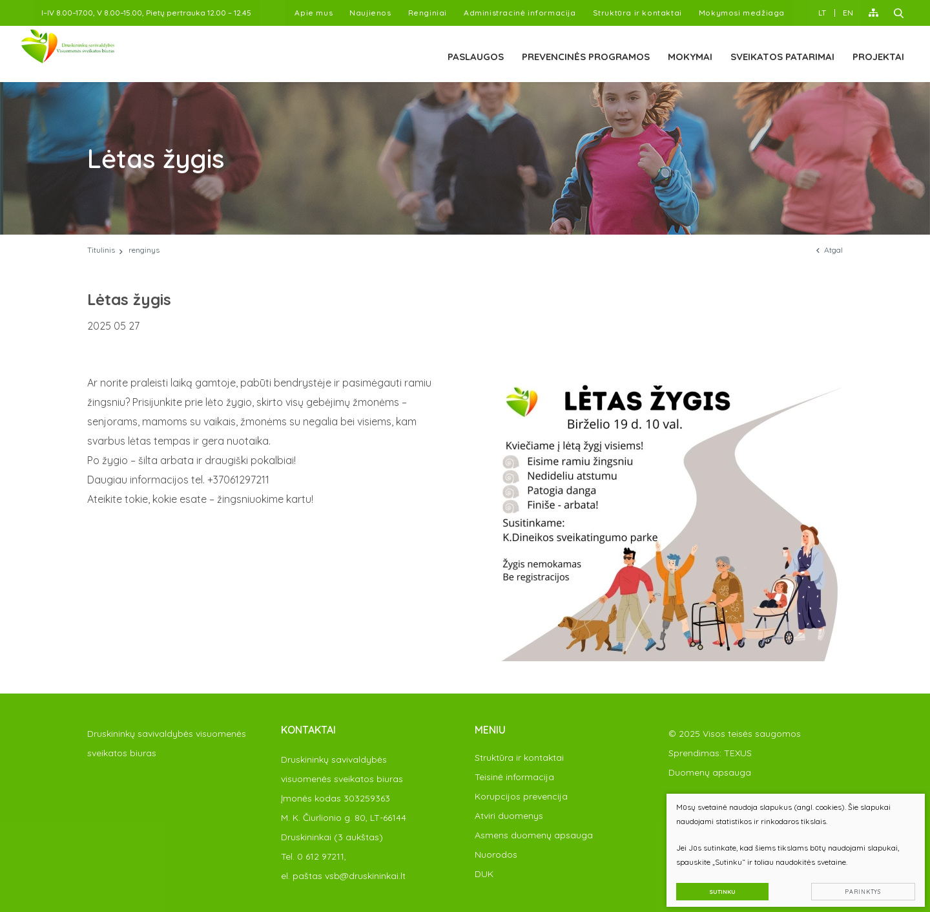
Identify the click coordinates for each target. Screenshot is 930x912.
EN (848, 12)
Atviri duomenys (509, 816)
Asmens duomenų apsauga (534, 835)
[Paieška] (899, 13)
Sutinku (714, 883)
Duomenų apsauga (709, 772)
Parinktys (856, 883)
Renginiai (427, 12)
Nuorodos (496, 854)
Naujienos (370, 12)
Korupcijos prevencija (521, 796)
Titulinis (101, 250)
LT (822, 12)
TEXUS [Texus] (738, 753)
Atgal (829, 250)
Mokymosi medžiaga (742, 12)
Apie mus (313, 12)
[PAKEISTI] (102, 54)
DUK (484, 874)
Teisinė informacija (514, 777)
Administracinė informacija (520, 12)
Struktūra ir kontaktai (637, 12)
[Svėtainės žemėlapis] (873, 13)
